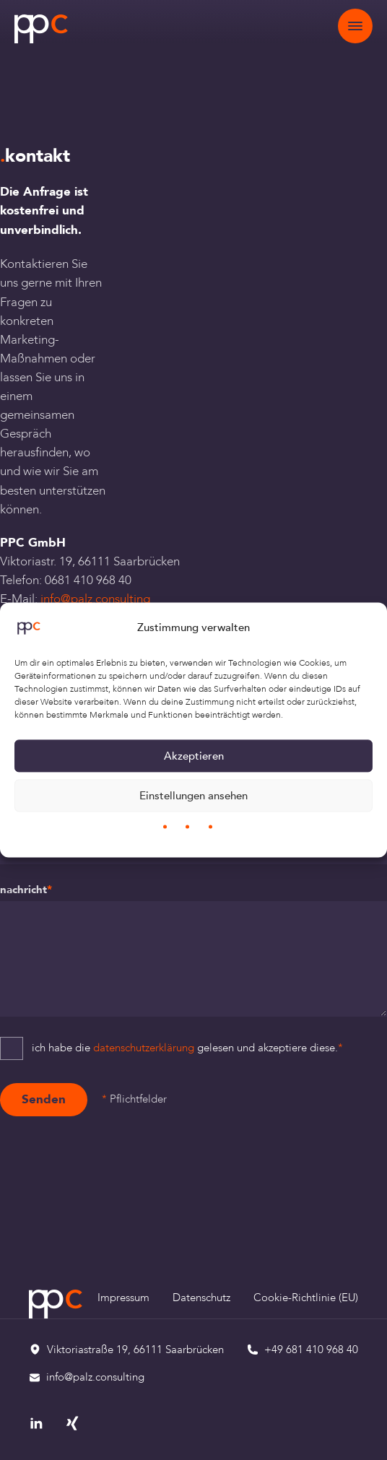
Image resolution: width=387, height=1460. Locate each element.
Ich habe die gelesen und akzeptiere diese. (187, 1048)
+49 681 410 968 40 (311, 1349)
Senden (44, 1099)
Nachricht (26, 890)
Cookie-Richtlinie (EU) (305, 1297)
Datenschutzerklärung (143, 1048)
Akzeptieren (194, 756)
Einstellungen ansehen (193, 795)
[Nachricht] (193, 959)
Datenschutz (201, 1297)
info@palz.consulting (95, 599)
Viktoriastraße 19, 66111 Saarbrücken (135, 1349)
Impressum (123, 1297)
